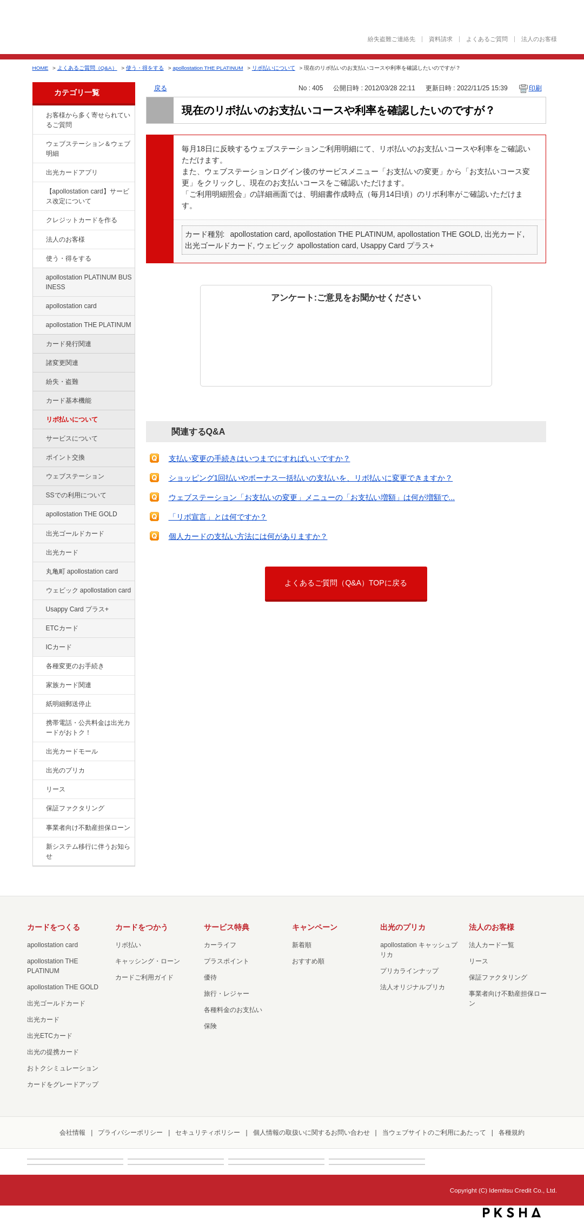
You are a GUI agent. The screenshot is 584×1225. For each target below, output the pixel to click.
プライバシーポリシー (130, 1132)
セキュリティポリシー (207, 1132)
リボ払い (128, 945)
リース (55, 789)
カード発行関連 (68, 344)
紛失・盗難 (62, 381)
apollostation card (71, 306)
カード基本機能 (68, 400)
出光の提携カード (53, 1052)
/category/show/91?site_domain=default (38, 590)
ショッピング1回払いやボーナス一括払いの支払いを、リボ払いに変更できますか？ (311, 478)
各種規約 (512, 1132)
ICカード (59, 647)
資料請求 (441, 39)
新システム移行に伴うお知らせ (88, 851)
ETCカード (62, 628)
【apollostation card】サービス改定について (87, 196)
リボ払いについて (273, 68)
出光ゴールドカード (75, 533)
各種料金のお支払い (233, 1010)
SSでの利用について (76, 495)
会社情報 (72, 1132)
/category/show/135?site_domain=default (38, 144)
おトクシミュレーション (62, 1068)
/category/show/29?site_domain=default (38, 306)
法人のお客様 (539, 39)
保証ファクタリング (75, 808)
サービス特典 (226, 927)
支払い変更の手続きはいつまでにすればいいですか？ (259, 458)
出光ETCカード (49, 1036)
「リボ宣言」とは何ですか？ (218, 516)
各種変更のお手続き (75, 666)
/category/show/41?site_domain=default (38, 325)
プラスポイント (226, 961)
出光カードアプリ (72, 172)
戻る (160, 88)
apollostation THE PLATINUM (207, 68)
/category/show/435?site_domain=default (38, 173)
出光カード (62, 552)
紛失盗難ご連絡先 (391, 39)
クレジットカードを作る (81, 220)
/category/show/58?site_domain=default (38, 534)
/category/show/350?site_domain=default (38, 847)
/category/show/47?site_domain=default (38, 553)
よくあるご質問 (487, 39)
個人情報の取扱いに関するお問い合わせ (311, 1132)
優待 (210, 977)
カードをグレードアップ (62, 1084)
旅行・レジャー (226, 993)
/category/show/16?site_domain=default (38, 770)
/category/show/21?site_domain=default (38, 240)
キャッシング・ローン (147, 961)
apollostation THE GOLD (81, 514)
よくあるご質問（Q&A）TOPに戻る (345, 582)
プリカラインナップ (409, 971)
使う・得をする (145, 68)
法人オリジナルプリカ (412, 987)
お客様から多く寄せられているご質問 (88, 120)
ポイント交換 (65, 457)
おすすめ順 (308, 961)
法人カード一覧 (491, 945)
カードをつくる (53, 927)
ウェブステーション (75, 476)
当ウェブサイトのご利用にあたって (434, 1132)
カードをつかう (141, 927)
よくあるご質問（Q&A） (87, 68)
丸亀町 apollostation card (82, 571)
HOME (40, 68)
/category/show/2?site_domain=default (38, 220)
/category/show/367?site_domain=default (38, 609)
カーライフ (220, 945)
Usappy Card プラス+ (77, 609)
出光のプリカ (65, 770)
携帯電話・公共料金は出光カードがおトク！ (88, 727)
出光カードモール (72, 751)
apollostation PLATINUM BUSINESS (89, 282)
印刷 (535, 88)
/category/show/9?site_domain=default (38, 259)
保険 (210, 1026)
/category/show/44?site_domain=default (38, 514)
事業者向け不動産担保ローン (88, 827)
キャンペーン (314, 927)
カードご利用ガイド (144, 977)
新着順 (301, 945)
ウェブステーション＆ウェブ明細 (88, 148)
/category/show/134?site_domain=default (38, 115)
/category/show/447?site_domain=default (38, 277)
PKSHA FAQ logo (512, 1213)
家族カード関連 (68, 685)
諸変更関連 (62, 363)
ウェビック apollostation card (88, 590)
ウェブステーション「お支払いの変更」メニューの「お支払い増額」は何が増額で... (312, 497)
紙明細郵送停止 (68, 704)
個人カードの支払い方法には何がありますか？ (248, 536)
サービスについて (72, 438)
